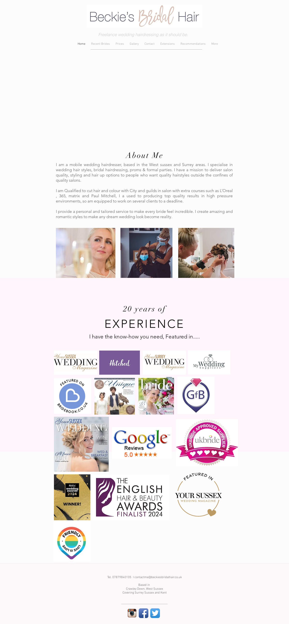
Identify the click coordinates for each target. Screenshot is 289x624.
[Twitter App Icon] (155, 613)
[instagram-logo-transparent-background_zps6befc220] (132, 613)
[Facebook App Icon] (143, 613)
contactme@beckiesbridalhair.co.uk (158, 577)
